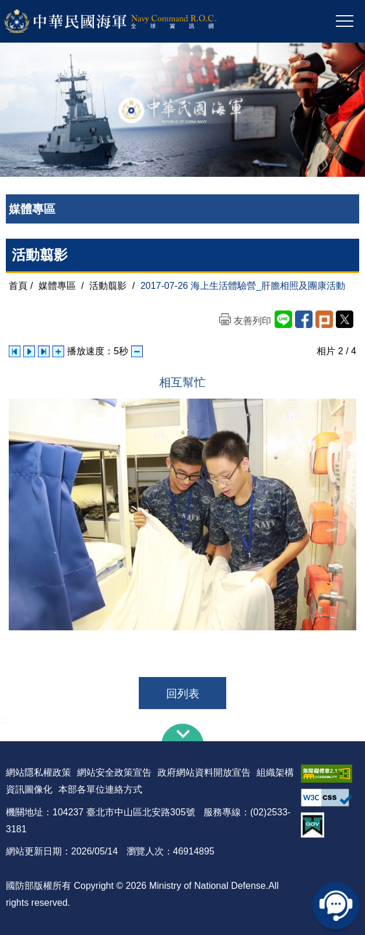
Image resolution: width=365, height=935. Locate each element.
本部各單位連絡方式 (100, 789)
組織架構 (275, 772)
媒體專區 (57, 286)
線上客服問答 (336, 905)
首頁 (18, 286)
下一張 (44, 351)
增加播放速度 (58, 351)
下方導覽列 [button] (182, 732)
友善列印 (252, 321)
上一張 (14, 351)
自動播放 (29, 351)
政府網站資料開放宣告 (204, 772)
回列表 (182, 694)
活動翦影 (108, 286)
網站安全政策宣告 (114, 772)
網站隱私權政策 (38, 772)
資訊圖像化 (29, 789)
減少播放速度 (137, 351)
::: (4, 720)
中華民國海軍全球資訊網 (125, 22)
